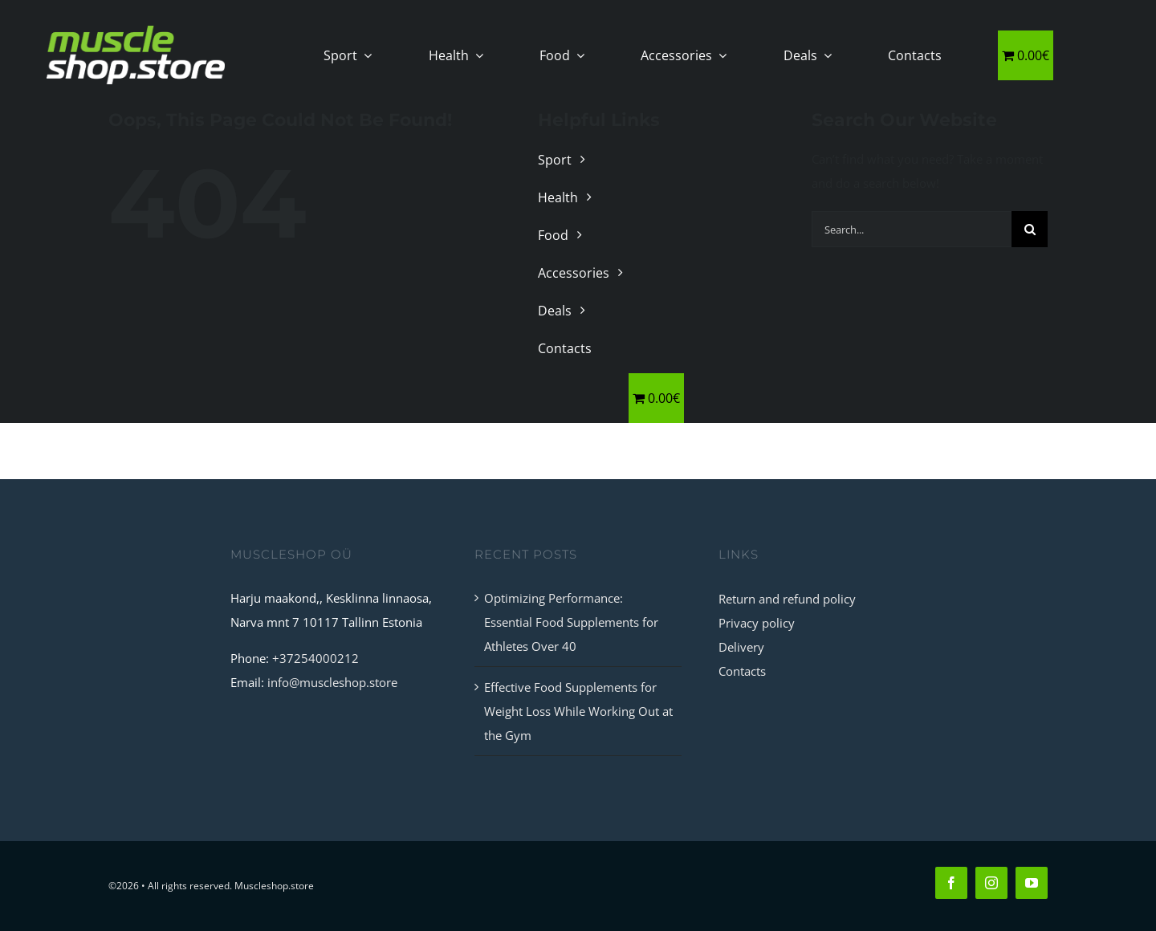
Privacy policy (756, 623)
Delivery (741, 647)
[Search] (1030, 229)
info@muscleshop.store (332, 682)
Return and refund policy (787, 599)
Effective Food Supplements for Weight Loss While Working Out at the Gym (578, 711)
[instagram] (991, 883)
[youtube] (1032, 883)
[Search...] (912, 229)
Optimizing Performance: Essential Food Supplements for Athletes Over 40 (571, 622)
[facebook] (951, 883)
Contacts (742, 671)
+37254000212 (315, 658)
